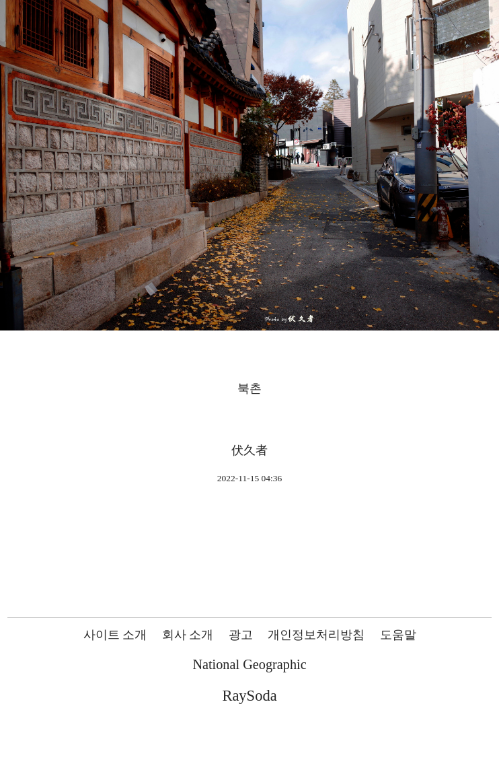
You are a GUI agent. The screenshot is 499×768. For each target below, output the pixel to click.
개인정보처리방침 (316, 634)
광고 (241, 634)
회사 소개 (188, 634)
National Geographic (249, 664)
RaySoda (249, 695)
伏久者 (249, 450)
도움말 (398, 634)
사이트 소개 (115, 634)
